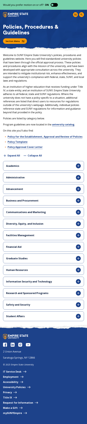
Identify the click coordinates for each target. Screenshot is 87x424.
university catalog (63, 124)
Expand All (14, 155)
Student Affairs (43, 316)
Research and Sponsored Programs (43, 293)
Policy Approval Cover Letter (25, 147)
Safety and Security (43, 304)
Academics (43, 165)
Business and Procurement (43, 200)
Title (10, 397)
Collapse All (35, 155)
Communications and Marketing (43, 212)
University (16, 387)
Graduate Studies (43, 258)
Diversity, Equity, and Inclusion (43, 223)
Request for (20, 402)
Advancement (43, 189)
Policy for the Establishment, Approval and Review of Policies (45, 136)
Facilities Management (43, 235)
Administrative (43, 177)
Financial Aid (43, 246)
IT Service (14, 371)
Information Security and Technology (43, 281)
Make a (13, 408)
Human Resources (43, 270)
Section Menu (14, 41)
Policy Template (18, 142)
